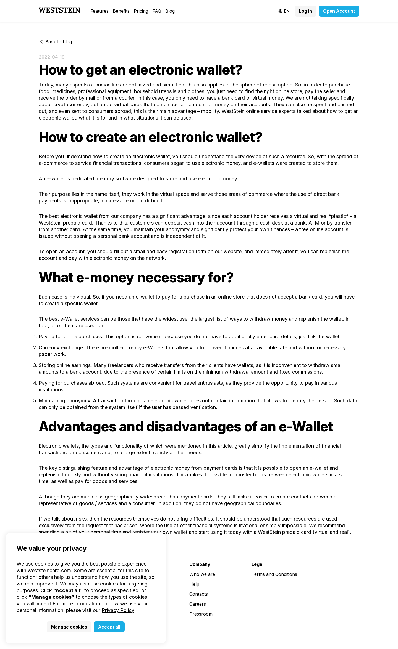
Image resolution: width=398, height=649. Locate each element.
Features (99, 11)
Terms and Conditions (274, 574)
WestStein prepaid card (284, 532)
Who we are (202, 574)
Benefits (121, 11)
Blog (170, 11)
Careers (197, 604)
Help (194, 584)
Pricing (141, 11)
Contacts (198, 594)
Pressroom (201, 614)
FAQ (156, 11)
